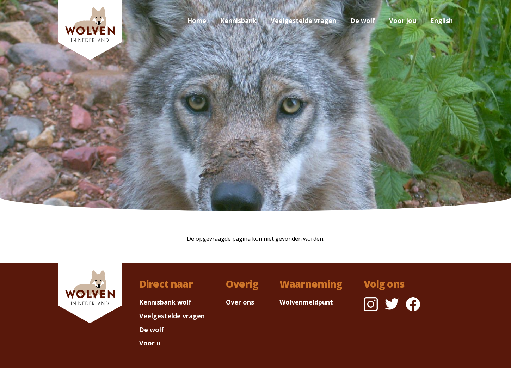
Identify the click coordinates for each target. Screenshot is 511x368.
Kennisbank (238, 20)
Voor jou (402, 20)
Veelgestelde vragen (303, 20)
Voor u (149, 343)
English (441, 20)
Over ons (240, 302)
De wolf (362, 20)
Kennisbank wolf (165, 302)
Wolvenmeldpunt (306, 302)
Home (196, 20)
